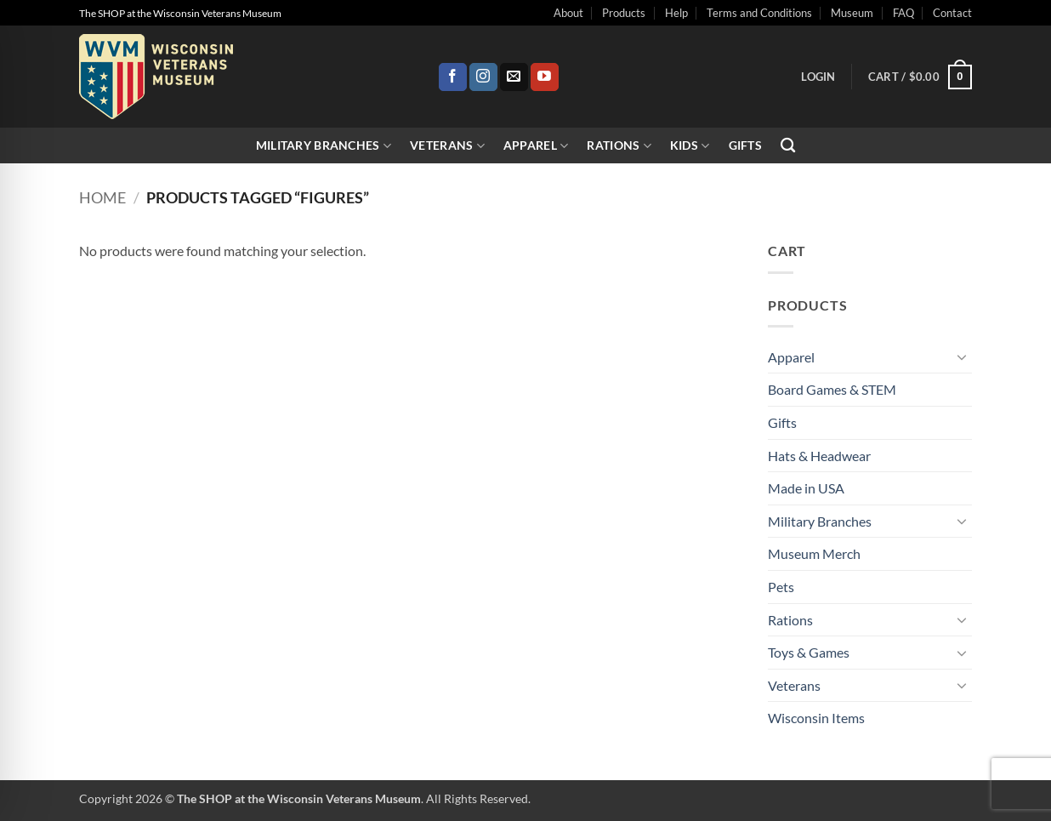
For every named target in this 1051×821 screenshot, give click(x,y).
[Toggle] (962, 356)
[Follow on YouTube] (545, 77)
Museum (852, 13)
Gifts (745, 145)
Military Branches (323, 146)
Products (623, 13)
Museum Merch (814, 553)
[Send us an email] (514, 77)
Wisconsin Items (816, 718)
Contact (952, 13)
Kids (690, 146)
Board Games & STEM (832, 389)
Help (676, 13)
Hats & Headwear (819, 456)
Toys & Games (808, 652)
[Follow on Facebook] (453, 77)
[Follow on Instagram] (483, 77)
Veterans (447, 146)
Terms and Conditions (759, 13)
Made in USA (806, 488)
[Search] (788, 145)
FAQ (903, 13)
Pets (781, 587)
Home (102, 197)
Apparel (536, 146)
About (568, 13)
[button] (818, 76)
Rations (619, 146)
